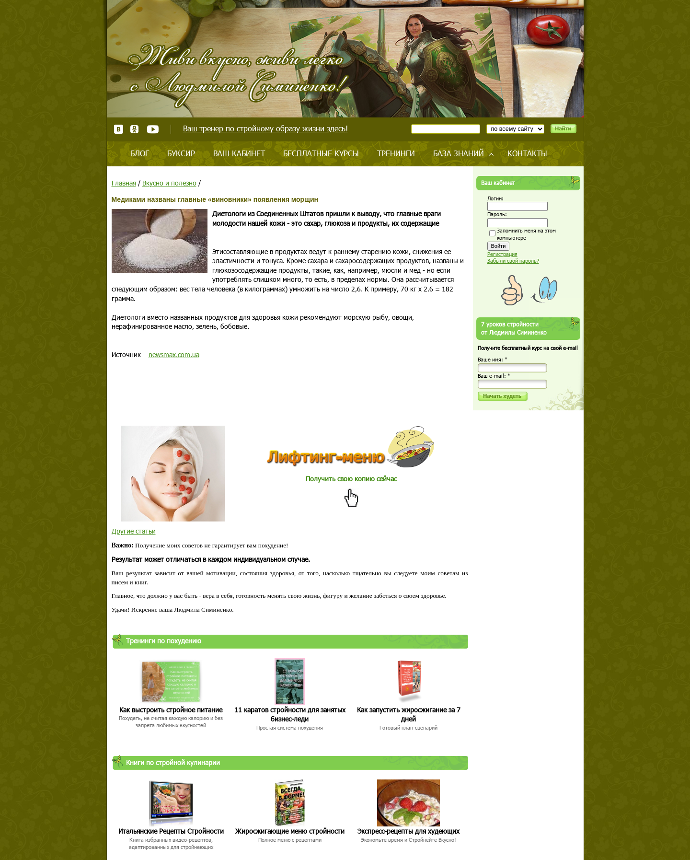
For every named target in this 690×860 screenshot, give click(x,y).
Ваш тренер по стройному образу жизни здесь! (265, 128)
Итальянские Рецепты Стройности (171, 831)
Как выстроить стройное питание (170, 709)
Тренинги (396, 153)
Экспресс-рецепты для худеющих (408, 831)
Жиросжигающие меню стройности (290, 831)
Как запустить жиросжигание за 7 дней (408, 714)
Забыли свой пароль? (513, 260)
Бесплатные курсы (321, 153)
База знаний (458, 153)
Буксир (181, 153)
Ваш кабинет (239, 153)
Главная (124, 182)
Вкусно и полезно (169, 182)
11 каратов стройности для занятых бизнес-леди (289, 714)
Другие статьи (134, 530)
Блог (139, 153)
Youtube (153, 129)
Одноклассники (134, 129)
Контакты (527, 153)
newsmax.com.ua (174, 354)
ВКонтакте (118, 129)
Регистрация (502, 254)
